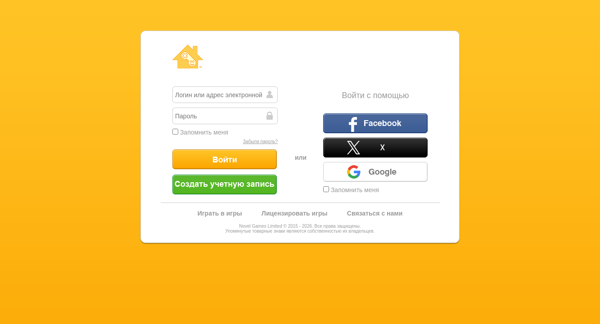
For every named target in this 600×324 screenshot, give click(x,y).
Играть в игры (220, 213)
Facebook (375, 123)
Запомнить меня (200, 132)
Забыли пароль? (260, 141)
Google (375, 172)
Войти (224, 159)
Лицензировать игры (294, 213)
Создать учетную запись (224, 184)
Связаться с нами (374, 213)
